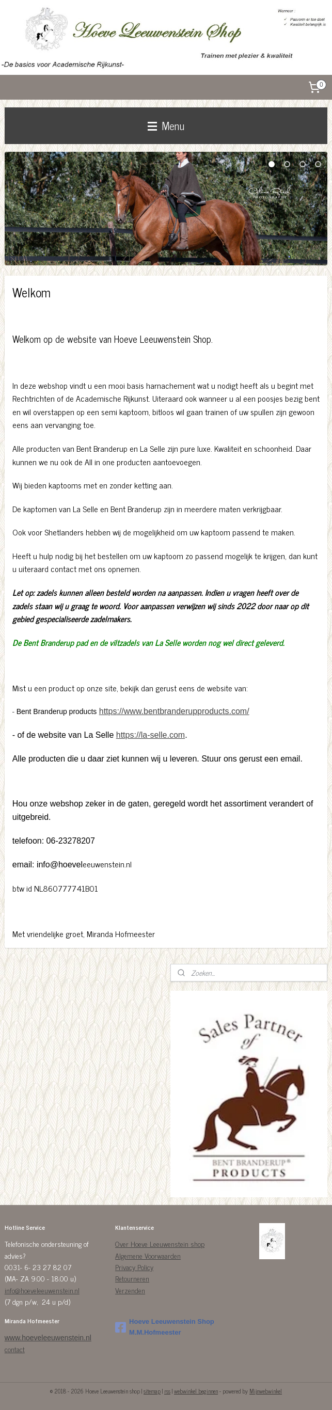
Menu (166, 125)
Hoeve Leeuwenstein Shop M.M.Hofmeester (164, 1327)
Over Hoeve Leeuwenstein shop (159, 1243)
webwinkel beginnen (196, 1391)
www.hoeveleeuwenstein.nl (48, 1338)
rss (167, 1391)
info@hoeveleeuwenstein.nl (42, 1290)
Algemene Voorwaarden (148, 1255)
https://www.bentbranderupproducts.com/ (174, 711)
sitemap (152, 1391)
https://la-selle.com (150, 735)
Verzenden (130, 1290)
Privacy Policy (134, 1267)
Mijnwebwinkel (265, 1391)
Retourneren (132, 1278)
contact (15, 1349)
